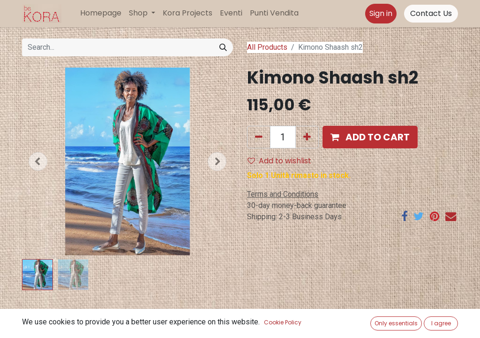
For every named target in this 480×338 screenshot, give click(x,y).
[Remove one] (258, 137)
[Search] (223, 47)
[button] (38, 161)
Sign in (380, 13)
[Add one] (307, 137)
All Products (267, 47)
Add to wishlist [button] (279, 160)
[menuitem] (100, 13)
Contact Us (431, 13)
